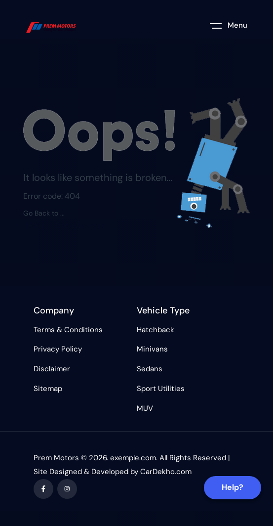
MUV (145, 408)
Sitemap (48, 389)
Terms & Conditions (68, 330)
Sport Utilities (161, 389)
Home (33, 225)
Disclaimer (52, 369)
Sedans (149, 369)
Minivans (152, 349)
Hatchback (155, 330)
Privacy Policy (58, 349)
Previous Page (81, 225)
